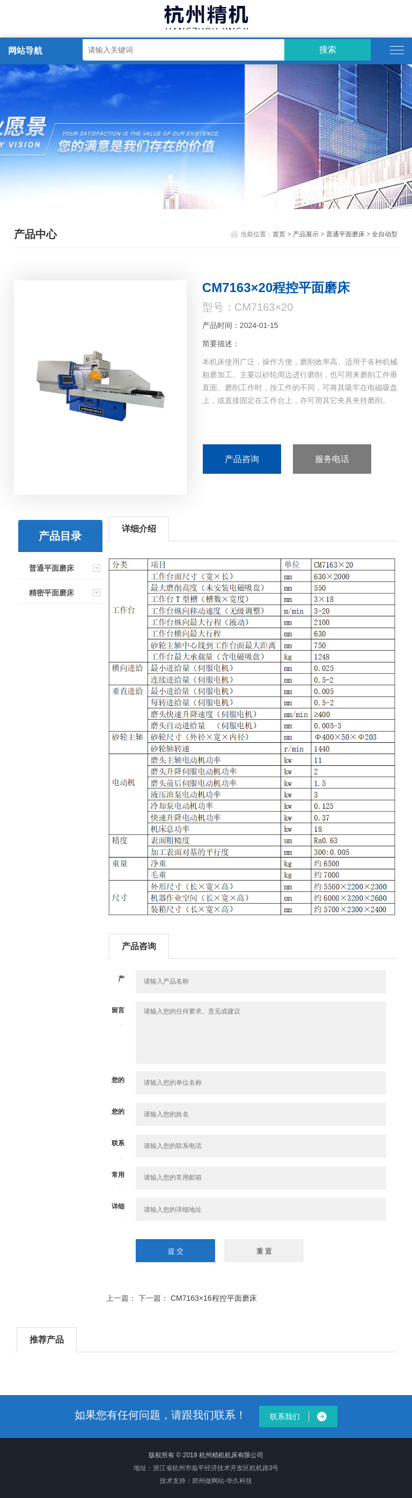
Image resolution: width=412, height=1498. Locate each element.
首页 (279, 234)
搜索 (327, 49)
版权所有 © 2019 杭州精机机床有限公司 (206, 1455)
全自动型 (385, 234)
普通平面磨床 (345, 234)
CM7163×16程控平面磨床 (214, 1298)
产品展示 (306, 234)
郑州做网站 (208, 1481)
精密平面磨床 (51, 592)
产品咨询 (242, 459)
